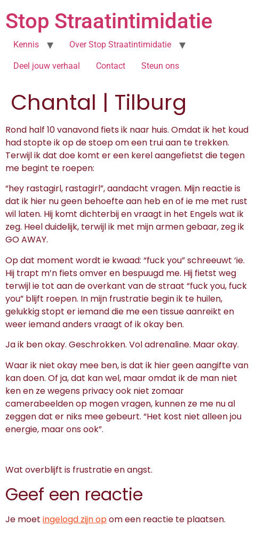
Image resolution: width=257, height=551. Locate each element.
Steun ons (160, 66)
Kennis (26, 44)
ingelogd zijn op (75, 519)
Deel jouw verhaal (46, 66)
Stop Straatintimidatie (108, 21)
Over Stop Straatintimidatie (120, 44)
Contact (110, 66)
